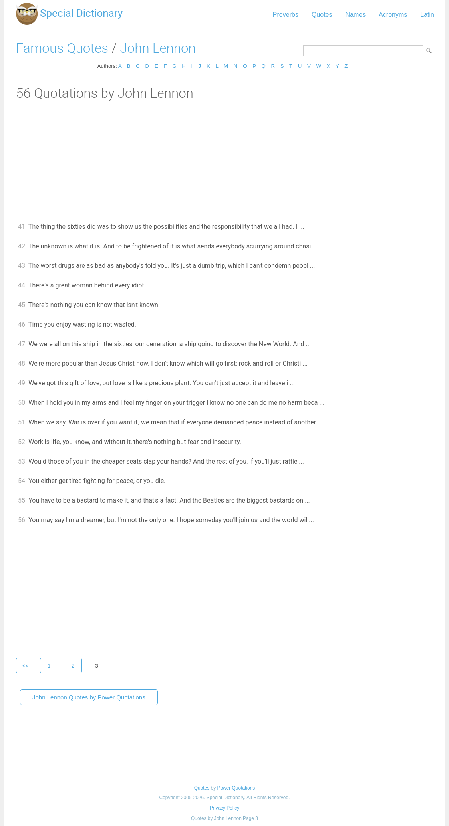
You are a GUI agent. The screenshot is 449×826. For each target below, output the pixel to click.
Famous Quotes (62, 48)
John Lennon (157, 48)
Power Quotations (236, 788)
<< (25, 666)
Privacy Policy (224, 808)
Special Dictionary (81, 13)
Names (355, 14)
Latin (427, 14)
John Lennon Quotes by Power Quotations (88, 697)
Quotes (322, 14)
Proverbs (285, 14)
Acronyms (393, 14)
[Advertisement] (224, 161)
